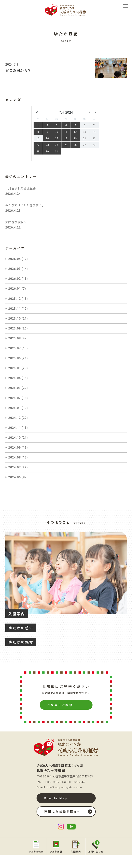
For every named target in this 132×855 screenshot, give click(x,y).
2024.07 (14, 467)
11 (65, 131)
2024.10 (14, 437)
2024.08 (14, 457)
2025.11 (14, 308)
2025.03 (14, 388)
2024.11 (14, 427)
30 (47, 151)
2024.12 (14, 417)
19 (75, 138)
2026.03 (14, 268)
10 (56, 131)
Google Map (55, 798)
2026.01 (14, 288)
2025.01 (14, 408)
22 (38, 145)
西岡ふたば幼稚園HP (61, 811)
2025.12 (14, 298)
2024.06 (14, 477)
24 (56, 145)
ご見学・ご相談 (60, 705)
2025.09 (14, 328)
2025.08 (14, 338)
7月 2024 (66, 112)
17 (56, 138)
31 (56, 151)
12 (75, 131)
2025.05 (14, 368)
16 (47, 138)
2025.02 (14, 398)
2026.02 (14, 278)
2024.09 (14, 447)
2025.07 (14, 348)
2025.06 (14, 358)
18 (65, 138)
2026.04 (14, 259)
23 (47, 145)
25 (65, 145)
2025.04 (14, 378)
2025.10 (14, 318)
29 (38, 151)
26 (75, 145)
